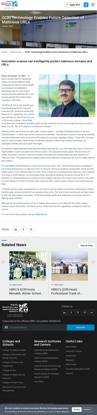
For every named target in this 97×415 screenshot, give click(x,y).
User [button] (86, 4)
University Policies (74, 351)
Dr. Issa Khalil (8, 166)
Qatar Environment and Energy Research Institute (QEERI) (47, 368)
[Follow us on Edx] (91, 312)
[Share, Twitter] (31, 229)
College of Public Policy (13, 382)
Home (5, 52)
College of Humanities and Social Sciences (14, 356)
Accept (77, 409)
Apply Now (73, 4)
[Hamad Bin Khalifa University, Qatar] (9, 4)
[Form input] (80, 327)
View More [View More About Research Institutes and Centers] (39, 381)
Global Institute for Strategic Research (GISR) (46, 375)
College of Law (9, 370)
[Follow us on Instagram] (85, 312)
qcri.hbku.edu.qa (39, 214)
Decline (87, 409)
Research (70, 360)
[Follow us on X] (78, 312)
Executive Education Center (78, 369)
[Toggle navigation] (93, 5)
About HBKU (71, 346)
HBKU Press (71, 364)
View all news (86, 245)
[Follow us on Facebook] (71, 312)
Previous (3, 262)
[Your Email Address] (40, 327)
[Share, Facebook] (23, 229)
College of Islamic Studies (14, 350)
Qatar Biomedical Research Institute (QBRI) (46, 352)
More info (65, 412)
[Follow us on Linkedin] (64, 312)
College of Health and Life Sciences (14, 376)
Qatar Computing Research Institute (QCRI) (46, 360)
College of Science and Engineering (13, 364)
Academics (71, 355)
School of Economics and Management (14, 389)
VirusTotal (27, 120)
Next (93, 262)
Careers (69, 373)
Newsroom (16, 52)
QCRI (31, 85)
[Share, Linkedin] (16, 229)
